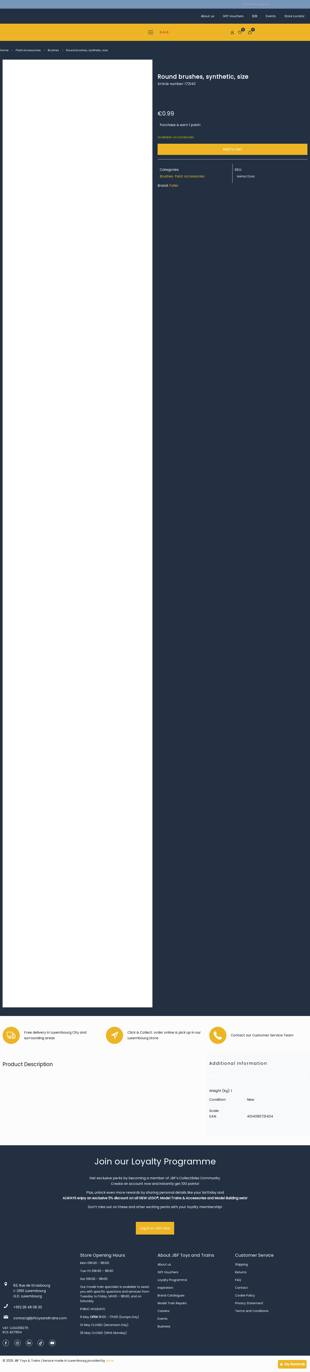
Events (162, 1319)
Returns (240, 1272)
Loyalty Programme (172, 1280)
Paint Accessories (28, 50)
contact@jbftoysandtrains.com (40, 1318)
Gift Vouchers (168, 1272)
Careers (163, 1311)
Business (164, 1326)
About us (164, 1264)
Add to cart (232, 149)
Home (4, 50)
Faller (174, 185)
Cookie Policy (245, 1295)
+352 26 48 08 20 (27, 1307)
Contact (241, 1288)
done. (110, 1360)
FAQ (238, 1280)
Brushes (53, 50)
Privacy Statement (249, 1303)
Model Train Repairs (172, 1303)
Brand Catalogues (171, 1295)
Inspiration (165, 1288)
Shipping (241, 1264)
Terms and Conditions (251, 1311)
